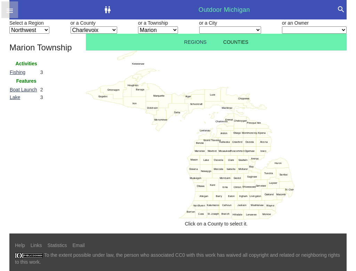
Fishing (17, 72)
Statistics (57, 245)
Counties (235, 42)
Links (36, 245)
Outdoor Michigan (224, 9)
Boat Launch (23, 89)
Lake (15, 97)
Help (20, 245)
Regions (195, 42)
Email (79, 245)
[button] (9, 9)
